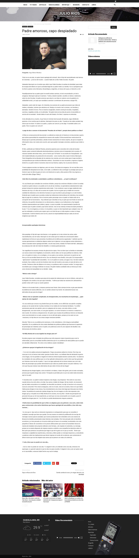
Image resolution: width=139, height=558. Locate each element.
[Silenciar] (112, 74)
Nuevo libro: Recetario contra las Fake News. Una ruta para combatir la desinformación (31, 500)
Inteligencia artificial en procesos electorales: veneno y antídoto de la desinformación (107, 39)
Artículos (42, 5)
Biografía (76, 5)
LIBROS (94, 5)
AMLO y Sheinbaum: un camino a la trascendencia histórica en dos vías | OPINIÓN (74, 500)
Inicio (25, 5)
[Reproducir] (90, 74)
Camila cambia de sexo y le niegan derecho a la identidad (70, 473)
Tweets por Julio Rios (94, 51)
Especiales (93, 535)
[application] (102, 67)
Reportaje (66, 5)
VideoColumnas (54, 5)
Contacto (85, 5)
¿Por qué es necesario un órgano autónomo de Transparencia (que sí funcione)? (52, 500)
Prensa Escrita (94, 540)
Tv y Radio (33, 5)
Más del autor (47, 480)
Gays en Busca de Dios (29, 472)
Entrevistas (29, 24)
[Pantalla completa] (114, 74)
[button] (115, 5)
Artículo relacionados (31, 480)
